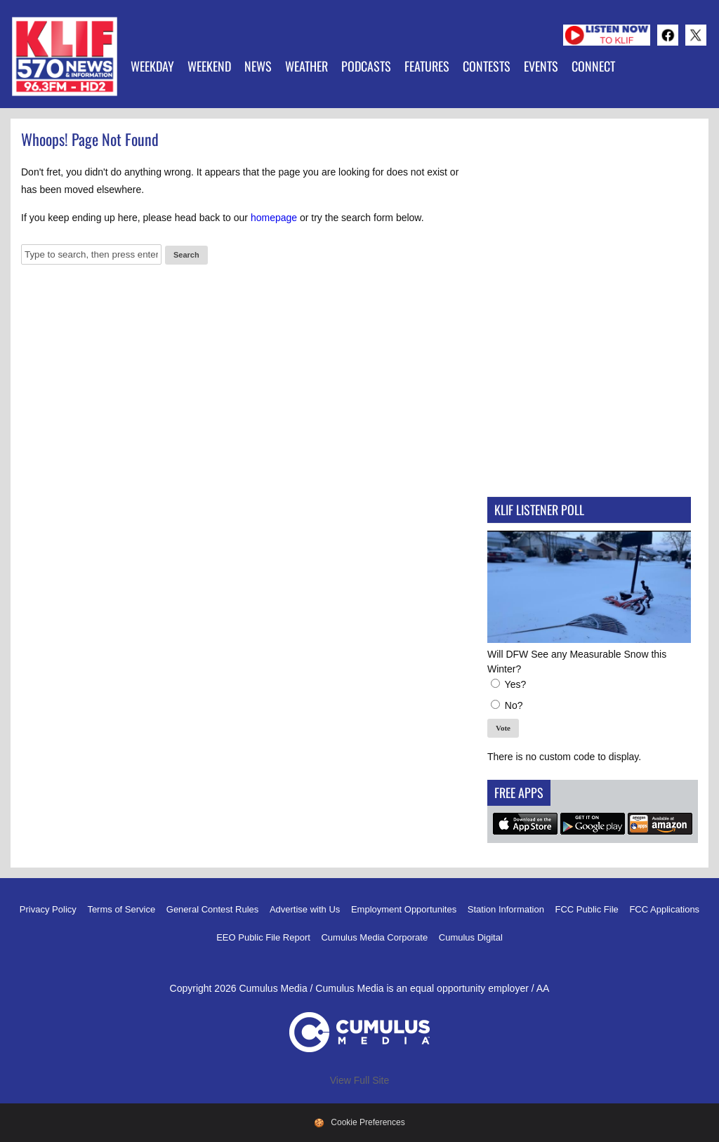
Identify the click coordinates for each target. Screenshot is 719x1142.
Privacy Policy (48, 909)
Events (541, 66)
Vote (503, 728)
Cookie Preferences (367, 1122)
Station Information (506, 909)
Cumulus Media (273, 988)
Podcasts (366, 66)
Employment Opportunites (403, 909)
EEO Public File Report (263, 937)
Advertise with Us (305, 909)
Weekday (152, 66)
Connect (593, 66)
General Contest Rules (212, 909)
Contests (486, 66)
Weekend (209, 66)
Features (426, 66)
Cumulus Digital (471, 937)
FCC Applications (664, 909)
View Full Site (360, 1080)
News (258, 66)
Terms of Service (121, 909)
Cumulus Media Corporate (374, 937)
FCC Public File (587, 909)
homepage (274, 217)
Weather (306, 66)
